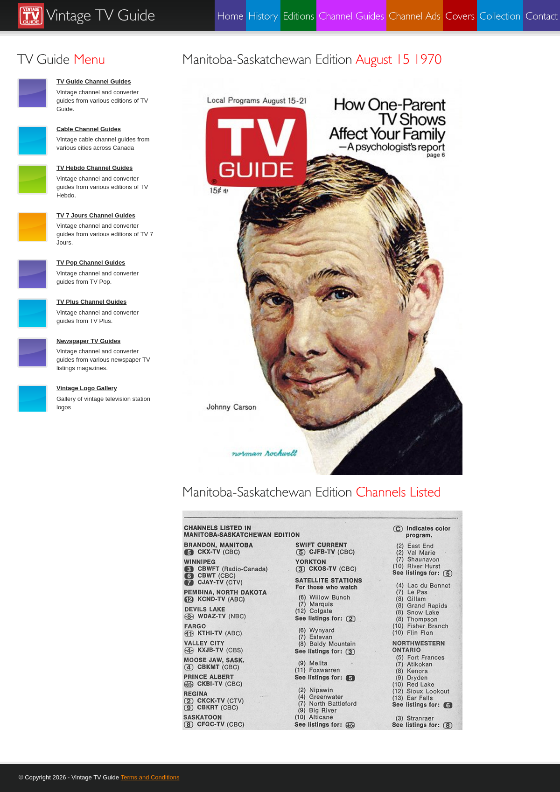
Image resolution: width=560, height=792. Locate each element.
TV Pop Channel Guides (90, 262)
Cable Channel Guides (88, 129)
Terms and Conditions (150, 777)
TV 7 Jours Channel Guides (95, 215)
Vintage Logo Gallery (86, 388)
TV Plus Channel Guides (91, 301)
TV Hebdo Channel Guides (94, 167)
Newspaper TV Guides (88, 340)
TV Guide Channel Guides (93, 81)
